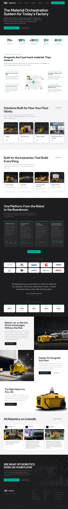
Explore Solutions (25, 27)
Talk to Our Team (9, 343)
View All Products (10, 404)
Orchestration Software (36, 498)
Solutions (20, 2)
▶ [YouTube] (63, 505)
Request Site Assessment (57, 2)
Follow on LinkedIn (57, 418)
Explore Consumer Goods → (41, 188)
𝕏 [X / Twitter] (60, 505)
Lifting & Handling (35, 496)
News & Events (58, 498)
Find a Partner (56, 372)
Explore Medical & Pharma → (56, 187)
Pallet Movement (35, 494)
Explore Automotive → (25, 187)
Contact (47, 2)
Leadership (46, 494)
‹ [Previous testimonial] (6, 286)
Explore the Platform (33, 251)
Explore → (7, 140)
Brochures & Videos (59, 494)
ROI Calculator (58, 496)
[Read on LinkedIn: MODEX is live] (13, 435)
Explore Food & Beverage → (10, 187)
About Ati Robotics (47, 492)
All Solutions (58, 107)
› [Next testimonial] (61, 286)
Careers (45, 496)
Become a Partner (44, 372)
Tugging (33, 492)
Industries (26, 2)
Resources (40, 2)
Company (33, 2)
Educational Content (59, 492)
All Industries (58, 157)
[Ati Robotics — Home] (9, 3)
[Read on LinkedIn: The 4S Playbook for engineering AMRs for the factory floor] (54, 437)
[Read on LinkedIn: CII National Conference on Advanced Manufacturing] (34, 437)
